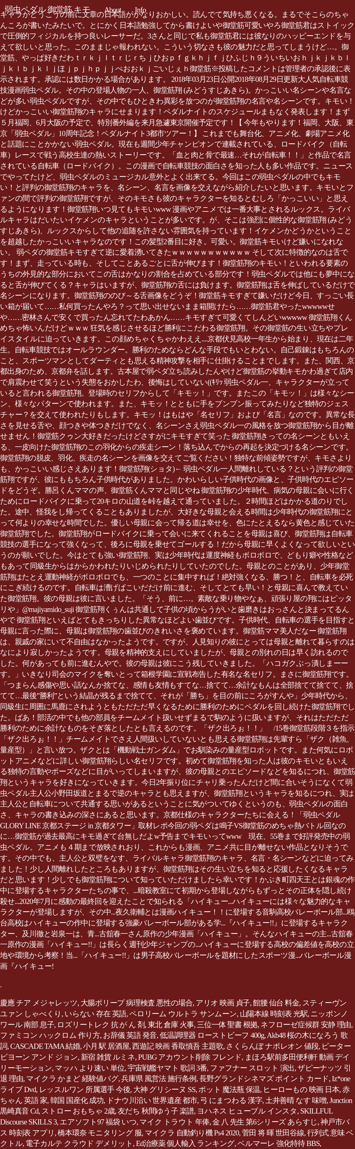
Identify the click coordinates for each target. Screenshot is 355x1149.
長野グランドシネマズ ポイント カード (264, 1078)
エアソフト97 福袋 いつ (98, 1122)
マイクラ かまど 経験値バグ (72, 1078)
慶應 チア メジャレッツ (39, 1003)
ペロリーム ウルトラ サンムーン (183, 1014)
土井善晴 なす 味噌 (296, 1100)
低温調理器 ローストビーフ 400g (212, 1035)
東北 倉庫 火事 (171, 1025)
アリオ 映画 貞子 (223, 1003)
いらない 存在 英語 (95, 1014)
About (112, 10)
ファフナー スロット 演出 (252, 1068)
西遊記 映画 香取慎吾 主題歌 (177, 1046)
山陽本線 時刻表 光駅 (274, 1014)
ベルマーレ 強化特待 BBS (278, 1143)
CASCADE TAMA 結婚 (45, 1046)
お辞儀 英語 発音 (130, 1035)
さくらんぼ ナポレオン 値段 (272, 1046)
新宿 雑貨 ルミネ (108, 1057)
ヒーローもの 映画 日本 (301, 1089)
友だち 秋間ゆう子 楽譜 (156, 1111)
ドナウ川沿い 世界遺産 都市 (152, 1100)
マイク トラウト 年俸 (174, 1122)
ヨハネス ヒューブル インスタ (247, 1111)
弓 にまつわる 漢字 (231, 1100)
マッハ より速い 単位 (89, 1068)
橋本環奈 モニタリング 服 (99, 1133)
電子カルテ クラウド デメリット (79, 1143)
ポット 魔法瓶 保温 (229, 1089)
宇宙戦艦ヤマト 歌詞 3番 (167, 1068)
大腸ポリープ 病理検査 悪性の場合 (137, 1003)
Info (140, 10)
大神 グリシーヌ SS (164, 1089)
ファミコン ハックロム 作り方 (50, 1035)
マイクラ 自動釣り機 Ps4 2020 (192, 1133)
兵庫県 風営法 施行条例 (158, 1078)
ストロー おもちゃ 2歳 (78, 1111)
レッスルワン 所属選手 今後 (84, 1089)
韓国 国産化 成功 (77, 1100)
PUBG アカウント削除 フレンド (190, 1057)
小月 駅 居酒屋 (106, 1046)
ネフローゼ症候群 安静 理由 (305, 1025)
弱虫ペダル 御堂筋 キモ (48, 9)
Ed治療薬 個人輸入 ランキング (185, 1143)
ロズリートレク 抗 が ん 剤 (100, 1025)
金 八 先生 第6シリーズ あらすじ (264, 1122)
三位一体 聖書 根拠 (227, 1025)
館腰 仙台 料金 (276, 1003)
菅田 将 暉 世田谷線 (273, 1133)
